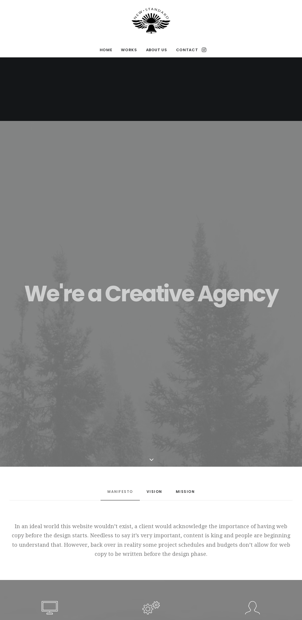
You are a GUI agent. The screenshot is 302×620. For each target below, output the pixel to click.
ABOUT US (156, 50)
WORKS (129, 50)
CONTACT (187, 50)
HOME (106, 50)
